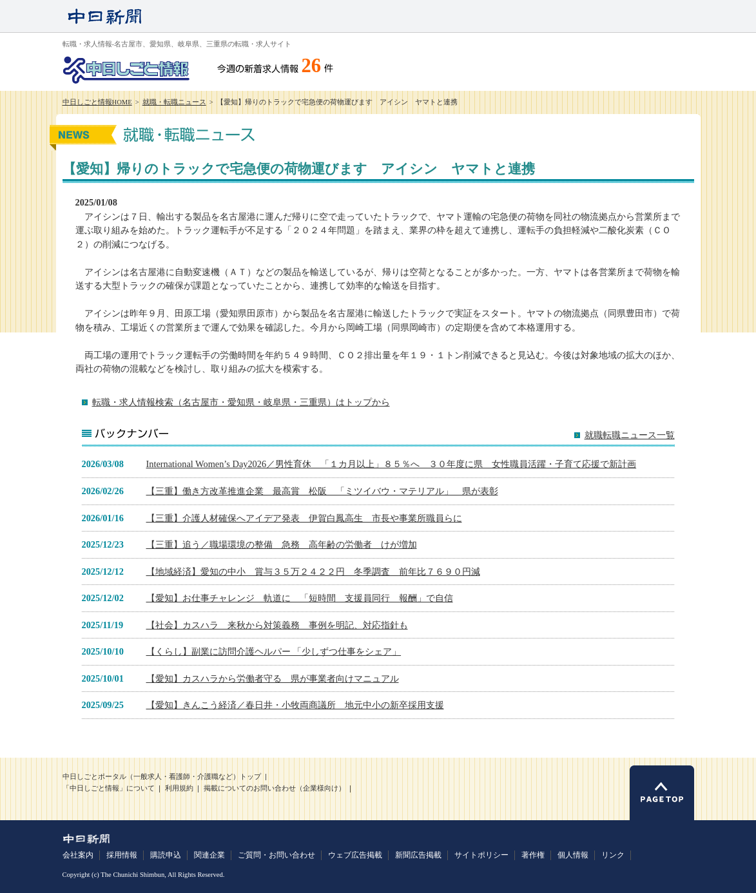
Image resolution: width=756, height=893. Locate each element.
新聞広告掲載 (418, 854)
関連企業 (209, 854)
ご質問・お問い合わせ (276, 854)
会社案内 (78, 854)
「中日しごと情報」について (109, 788)
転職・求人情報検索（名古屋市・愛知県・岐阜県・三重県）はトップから (241, 402)
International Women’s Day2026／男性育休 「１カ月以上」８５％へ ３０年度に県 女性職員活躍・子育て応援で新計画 (391, 464)
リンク (613, 854)
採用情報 (121, 854)
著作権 (533, 854)
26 (312, 66)
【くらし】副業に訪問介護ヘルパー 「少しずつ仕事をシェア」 (274, 651)
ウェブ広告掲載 (355, 854)
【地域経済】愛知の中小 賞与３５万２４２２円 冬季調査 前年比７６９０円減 (313, 571)
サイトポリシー (481, 854)
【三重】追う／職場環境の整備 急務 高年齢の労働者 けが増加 (281, 544)
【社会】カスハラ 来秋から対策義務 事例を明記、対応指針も (277, 625)
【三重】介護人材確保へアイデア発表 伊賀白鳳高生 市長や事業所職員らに (304, 518)
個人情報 (572, 854)
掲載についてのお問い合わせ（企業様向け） (274, 788)
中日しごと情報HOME (97, 102)
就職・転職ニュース (174, 102)
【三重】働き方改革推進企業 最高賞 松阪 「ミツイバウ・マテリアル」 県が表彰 (322, 491)
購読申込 (165, 854)
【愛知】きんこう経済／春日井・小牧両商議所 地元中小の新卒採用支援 (295, 705)
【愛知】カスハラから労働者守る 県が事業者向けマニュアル (272, 678)
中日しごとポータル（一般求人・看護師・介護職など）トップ (162, 776)
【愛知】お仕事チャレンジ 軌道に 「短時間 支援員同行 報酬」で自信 (299, 598)
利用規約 (179, 788)
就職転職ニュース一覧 (630, 435)
